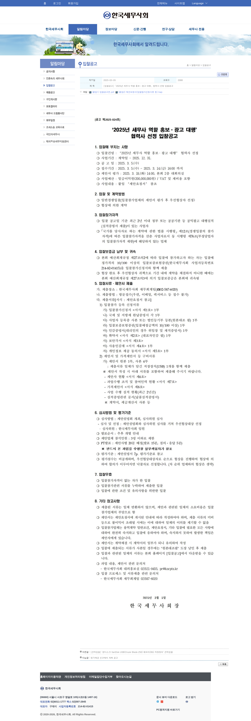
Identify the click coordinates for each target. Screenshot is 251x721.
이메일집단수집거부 (100, 676)
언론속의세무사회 (57, 78)
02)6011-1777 (58, 701)
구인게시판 (57, 99)
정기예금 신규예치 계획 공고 (104, 657)
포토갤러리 (57, 106)
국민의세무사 (51, 134)
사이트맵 (179, 3)
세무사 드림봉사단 (57, 113)
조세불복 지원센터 (57, 127)
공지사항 (57, 71)
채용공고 (57, 92)
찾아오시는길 (124, 676)
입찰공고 (57, 85)
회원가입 (73, 3)
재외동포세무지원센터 (56, 142)
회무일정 (57, 120)
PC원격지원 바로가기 (168, 709)
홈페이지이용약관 (50, 676)
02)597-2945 (79, 701)
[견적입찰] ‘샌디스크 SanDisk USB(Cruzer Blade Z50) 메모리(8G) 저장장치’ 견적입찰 (132, 651)
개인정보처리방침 (74, 676)
